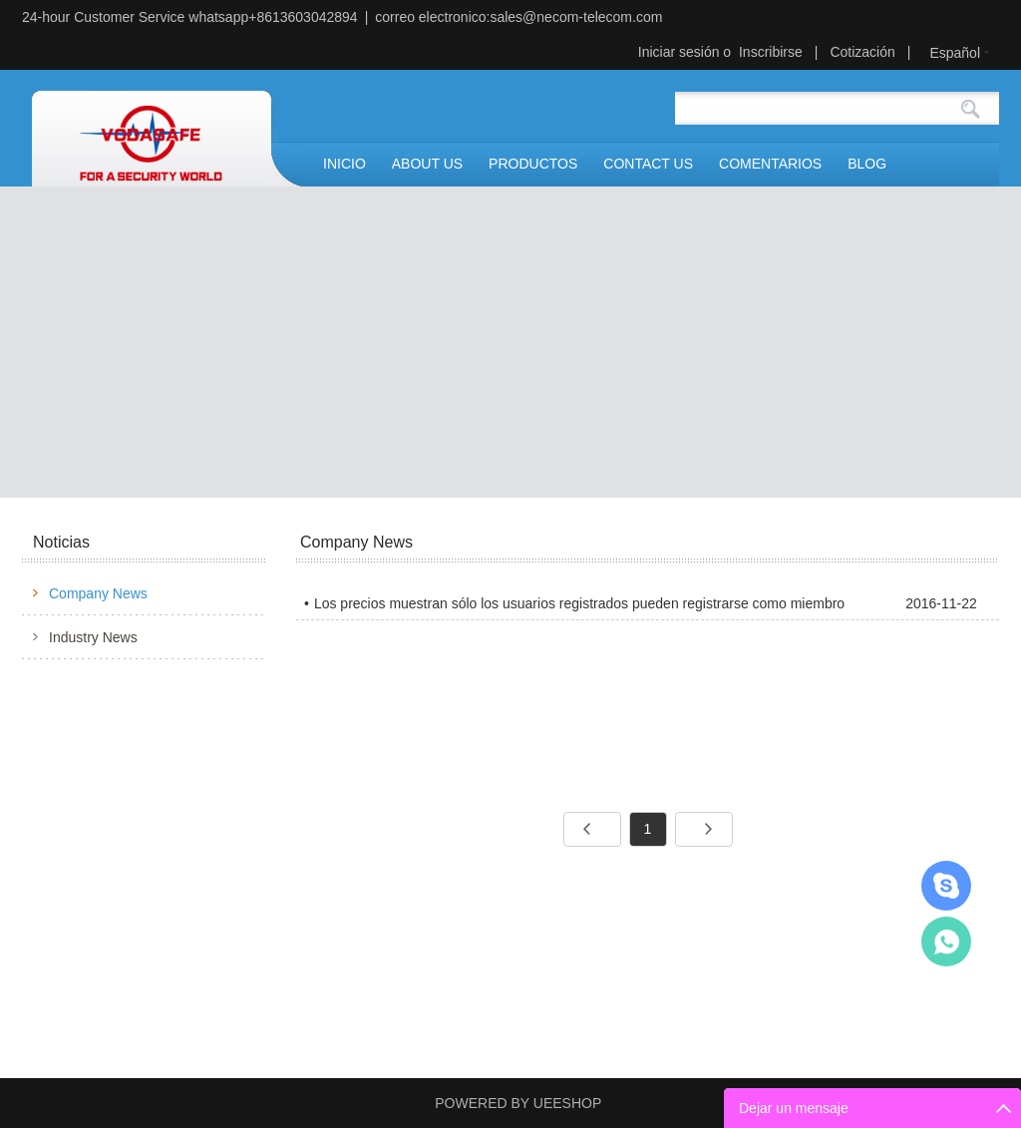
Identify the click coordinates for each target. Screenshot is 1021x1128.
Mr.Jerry (946, 886)
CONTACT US (648, 164)
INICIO (344, 164)
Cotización (862, 52)
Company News (98, 593)
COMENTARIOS (770, 164)
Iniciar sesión (679, 52)
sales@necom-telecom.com (576, 17)
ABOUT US (427, 164)
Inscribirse (771, 52)
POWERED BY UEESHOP (518, 1103)
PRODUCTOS (533, 164)
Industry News (93, 637)
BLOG (867, 164)
